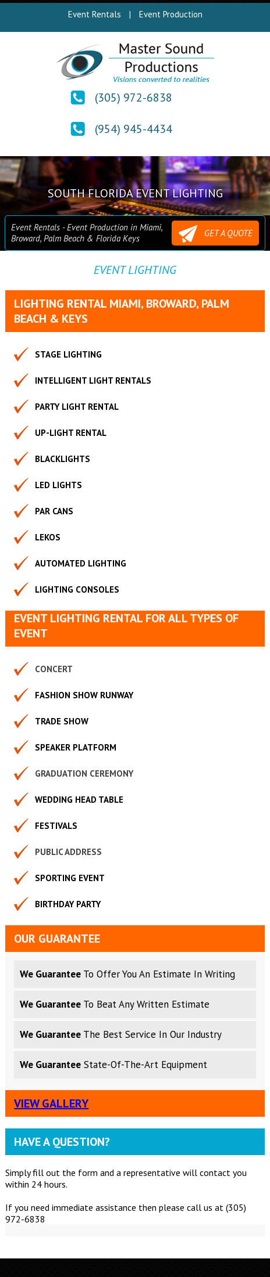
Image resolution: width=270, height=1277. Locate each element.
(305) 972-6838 (133, 97)
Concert (54, 668)
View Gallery (51, 1103)
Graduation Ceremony (84, 773)
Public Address (68, 851)
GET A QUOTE (216, 234)
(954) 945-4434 (133, 128)
